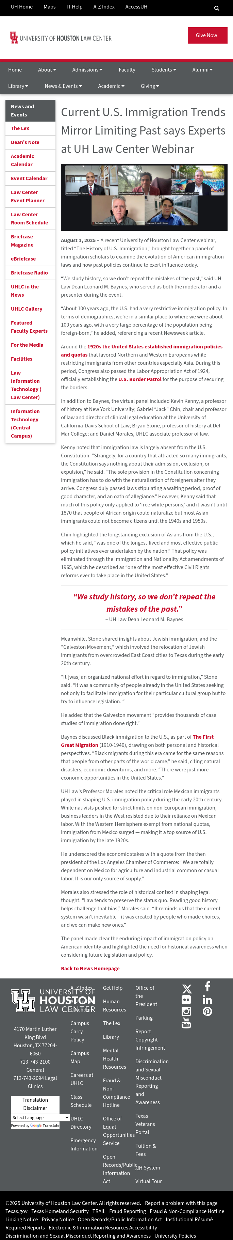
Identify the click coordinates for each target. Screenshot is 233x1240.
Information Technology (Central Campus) (25, 424)
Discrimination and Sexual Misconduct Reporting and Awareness (78, 1236)
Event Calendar (29, 178)
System (147, 1168)
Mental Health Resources (114, 1059)
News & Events (63, 86)
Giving (150, 86)
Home (15, 70)
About (47, 70)
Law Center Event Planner (28, 196)
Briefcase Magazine (22, 241)
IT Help (75, 7)
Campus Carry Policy (79, 1031)
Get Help (113, 988)
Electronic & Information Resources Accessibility (103, 1227)
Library (18, 86)
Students (164, 70)
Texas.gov (16, 1211)
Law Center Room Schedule (29, 218)
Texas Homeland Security (59, 1211)
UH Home (22, 7)
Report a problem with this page (181, 1203)
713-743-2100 (35, 1062)
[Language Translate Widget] (40, 1117)
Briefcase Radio (29, 273)
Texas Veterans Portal (145, 1124)
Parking (144, 1018)
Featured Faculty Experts (29, 327)
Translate (45, 1126)
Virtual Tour (148, 1181)
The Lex (20, 128)
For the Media (27, 345)
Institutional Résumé (189, 1219)
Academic (111, 86)
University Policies (175, 1236)
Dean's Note (25, 142)
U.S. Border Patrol (140, 379)
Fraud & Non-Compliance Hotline (187, 1211)
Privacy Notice (58, 1219)
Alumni (203, 70)
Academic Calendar (22, 160)
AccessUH (137, 7)
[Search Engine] (217, 8)
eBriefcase (23, 259)
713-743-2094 (29, 1078)
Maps (49, 7)
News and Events (22, 111)
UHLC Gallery (27, 309)
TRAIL (99, 1211)
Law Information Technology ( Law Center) (26, 385)
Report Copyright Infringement (150, 1040)
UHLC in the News (25, 291)
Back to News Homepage (90, 968)
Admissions (87, 70)
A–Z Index (81, 988)
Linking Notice (21, 1219)
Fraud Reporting (127, 1211)
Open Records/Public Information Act (120, 1219)
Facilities (21, 359)
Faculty (127, 70)
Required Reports (25, 1227)
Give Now (207, 35)
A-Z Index (104, 7)
